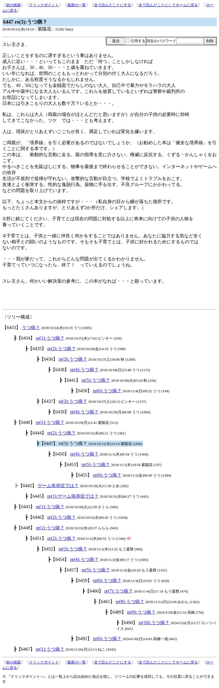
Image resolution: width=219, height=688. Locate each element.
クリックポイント (44, 5)
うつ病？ (31, 327)
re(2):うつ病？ (61, 348)
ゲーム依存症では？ (58, 485)
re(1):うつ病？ (50, 338)
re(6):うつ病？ (107, 390)
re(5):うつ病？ (96, 380)
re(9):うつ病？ (141, 612)
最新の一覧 (76, 5)
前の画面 (13, 5)
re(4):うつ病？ (84, 369)
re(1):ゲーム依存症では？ (73, 496)
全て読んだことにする (112, 5)
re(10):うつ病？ (154, 622)
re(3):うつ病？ (73, 359)
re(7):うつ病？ (118, 591)
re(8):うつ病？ (130, 601)
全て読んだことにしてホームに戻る (168, 5)
